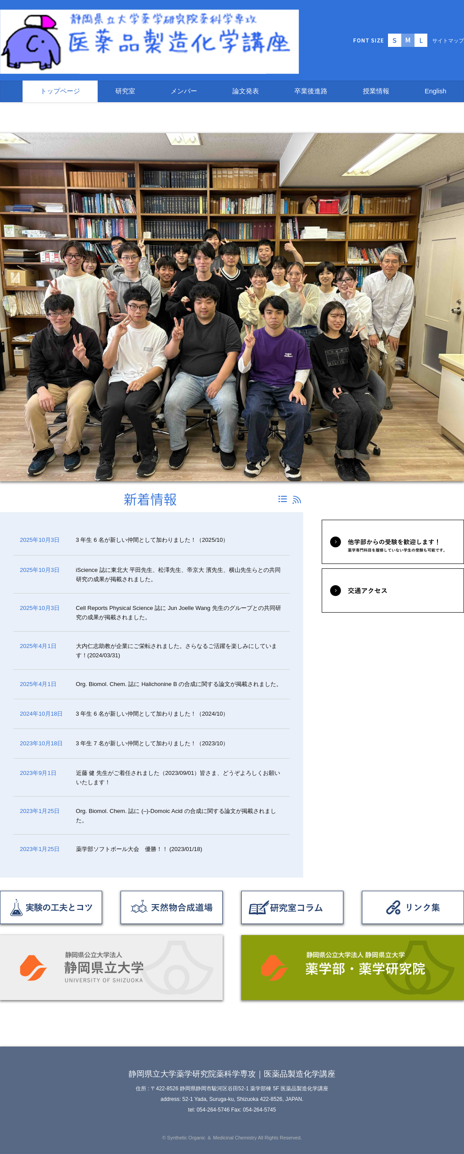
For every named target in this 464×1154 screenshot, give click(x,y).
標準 (408, 40)
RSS (297, 500)
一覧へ (282, 499)
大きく (421, 40)
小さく (394, 40)
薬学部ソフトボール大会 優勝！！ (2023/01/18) (139, 849)
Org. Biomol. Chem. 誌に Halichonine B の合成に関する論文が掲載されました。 (179, 684)
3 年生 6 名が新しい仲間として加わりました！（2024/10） (152, 713)
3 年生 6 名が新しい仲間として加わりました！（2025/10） (155, 540)
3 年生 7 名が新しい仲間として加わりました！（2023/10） (152, 743)
